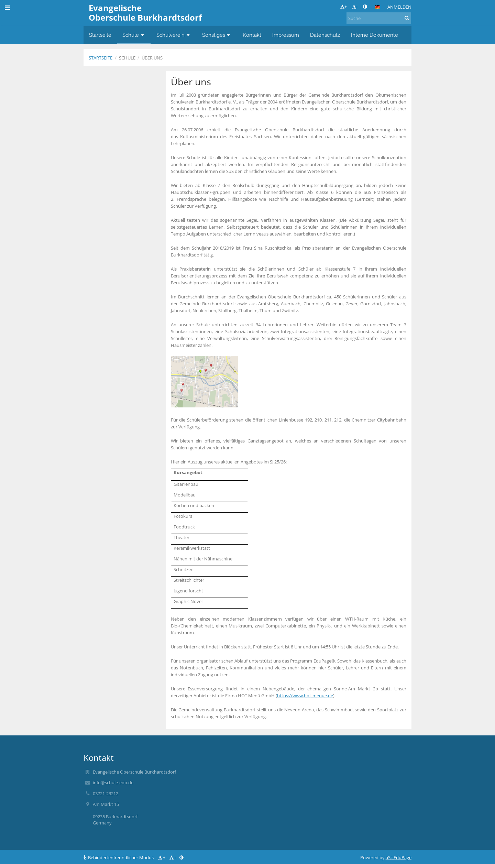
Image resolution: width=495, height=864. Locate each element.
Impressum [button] (285, 35)
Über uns (152, 58)
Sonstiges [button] (217, 35)
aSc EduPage (398, 857)
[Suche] (378, 18)
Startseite (100, 58)
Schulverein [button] (173, 35)
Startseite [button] (100, 35)
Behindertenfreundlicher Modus (119, 857)
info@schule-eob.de (113, 782)
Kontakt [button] (252, 35)
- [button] (355, 6)
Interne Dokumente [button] (374, 35)
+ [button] (343, 6)
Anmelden (399, 7)
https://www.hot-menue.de (305, 695)
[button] (377, 7)
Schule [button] (133, 35)
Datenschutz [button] (325, 35)
